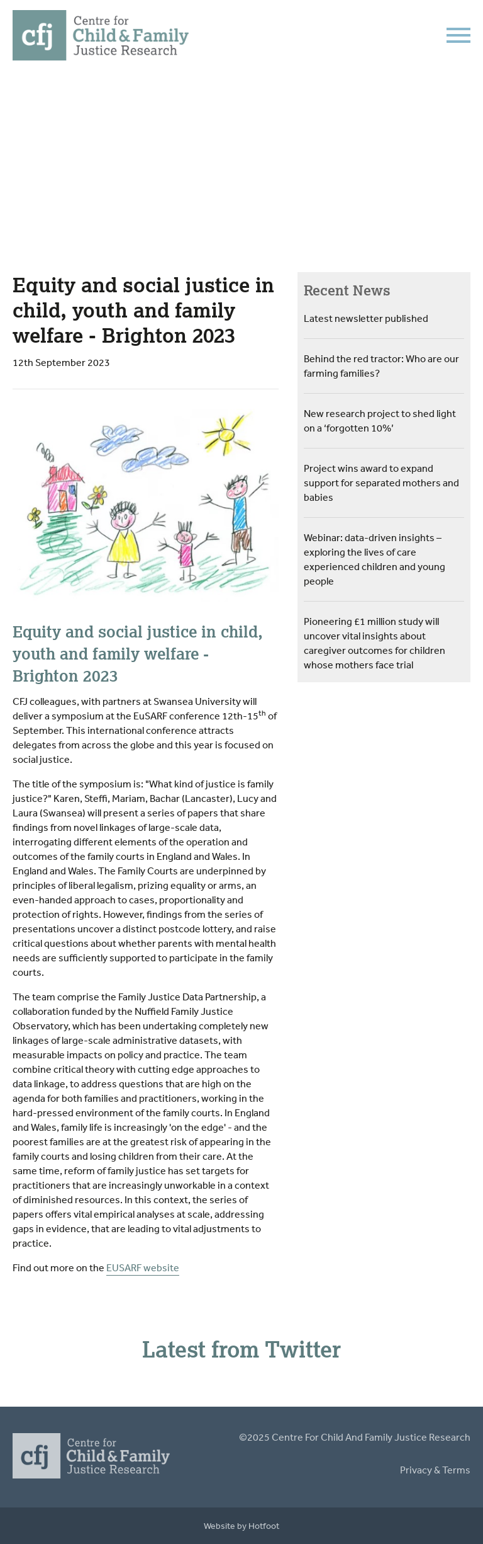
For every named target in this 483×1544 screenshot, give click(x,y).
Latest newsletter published (366, 318)
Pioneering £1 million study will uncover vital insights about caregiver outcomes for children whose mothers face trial (374, 643)
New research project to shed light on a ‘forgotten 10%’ (380, 420)
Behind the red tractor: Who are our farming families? (381, 365)
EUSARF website (142, 1267)
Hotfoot (263, 1525)
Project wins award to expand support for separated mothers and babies (381, 482)
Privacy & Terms (435, 1469)
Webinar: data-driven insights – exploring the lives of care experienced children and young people (374, 559)
